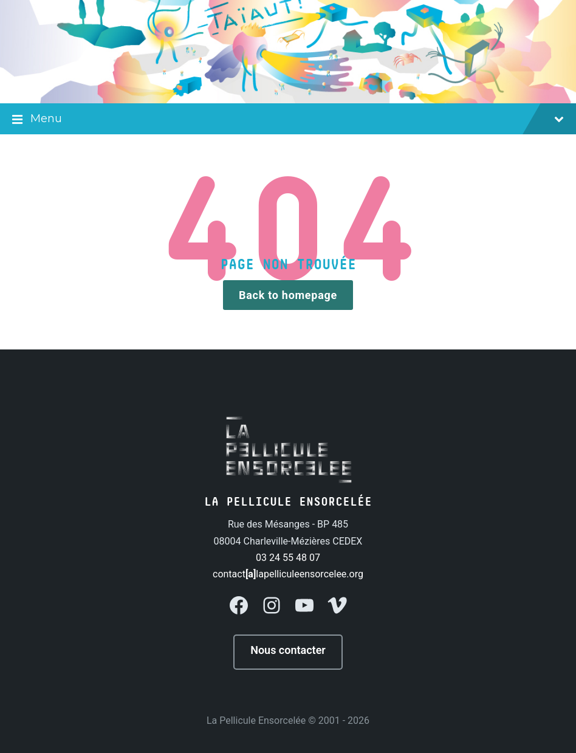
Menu (288, 120)
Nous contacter (288, 650)
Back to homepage (288, 295)
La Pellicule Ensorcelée (256, 720)
